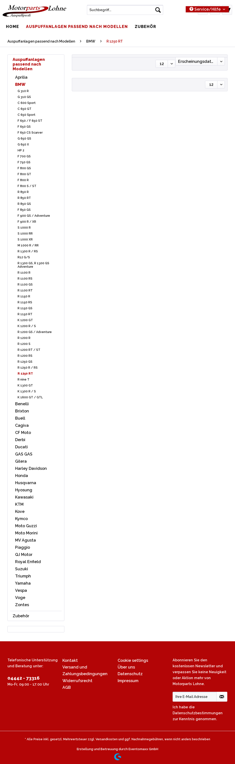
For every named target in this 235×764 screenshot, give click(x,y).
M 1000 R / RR (28, 245)
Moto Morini (26, 533)
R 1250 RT (25, 373)
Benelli (22, 404)
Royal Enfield (28, 561)
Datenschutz (130, 673)
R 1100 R (24, 272)
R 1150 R (24, 296)
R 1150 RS (25, 302)
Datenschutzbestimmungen (198, 713)
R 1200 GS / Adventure (35, 332)
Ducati (21, 447)
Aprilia (21, 77)
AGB (66, 687)
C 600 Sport (27, 103)
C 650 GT (24, 109)
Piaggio (22, 547)
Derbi (20, 439)
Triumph (23, 576)
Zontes (22, 604)
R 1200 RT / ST (29, 350)
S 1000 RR (25, 233)
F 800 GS (24, 168)
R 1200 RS (25, 356)
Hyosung (23, 490)
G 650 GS (24, 138)
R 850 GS (24, 204)
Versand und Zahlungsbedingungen (84, 670)
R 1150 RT (25, 314)
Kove (20, 511)
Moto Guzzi (26, 526)
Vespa (21, 590)
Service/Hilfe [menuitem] (205, 9)
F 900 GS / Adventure (34, 215)
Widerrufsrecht (77, 680)
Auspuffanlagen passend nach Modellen (29, 64)
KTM (19, 504)
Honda (21, 475)
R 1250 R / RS (28, 367)
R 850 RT (24, 198)
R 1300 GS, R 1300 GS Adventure (33, 265)
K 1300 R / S (27, 391)
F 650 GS (24, 126)
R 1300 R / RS (28, 251)
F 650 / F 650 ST (30, 120)
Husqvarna (25, 482)
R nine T (23, 379)
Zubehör (21, 616)
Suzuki (21, 569)
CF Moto (23, 432)
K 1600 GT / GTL (30, 397)
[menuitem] (125, 12)
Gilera (21, 461)
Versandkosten (107, 739)
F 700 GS (24, 156)
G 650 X (23, 144)
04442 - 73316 (23, 678)
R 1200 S (24, 344)
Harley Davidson (31, 468)
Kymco (21, 518)
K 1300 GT (25, 385)
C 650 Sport (26, 115)
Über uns (126, 667)
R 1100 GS (25, 284)
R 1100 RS (25, 278)
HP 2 (21, 150)
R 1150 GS (25, 308)
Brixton (22, 411)
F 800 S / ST (27, 186)
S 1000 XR (25, 239)
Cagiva (22, 425)
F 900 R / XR (27, 221)
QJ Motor (23, 554)
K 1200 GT (25, 320)
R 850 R (23, 192)
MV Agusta (25, 540)
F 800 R (23, 180)
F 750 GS (24, 162)
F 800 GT (24, 174)
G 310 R (23, 91)
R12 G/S (24, 257)
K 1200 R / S (27, 326)
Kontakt (70, 660)
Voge (20, 597)
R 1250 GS (25, 361)
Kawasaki (24, 497)
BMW (20, 84)
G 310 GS (24, 97)
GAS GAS (23, 454)
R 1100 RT (25, 290)
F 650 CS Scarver (30, 132)
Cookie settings (133, 660)
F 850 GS (24, 210)
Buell (20, 418)
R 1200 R (24, 338)
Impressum (128, 680)
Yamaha (23, 583)
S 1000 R (24, 227)
